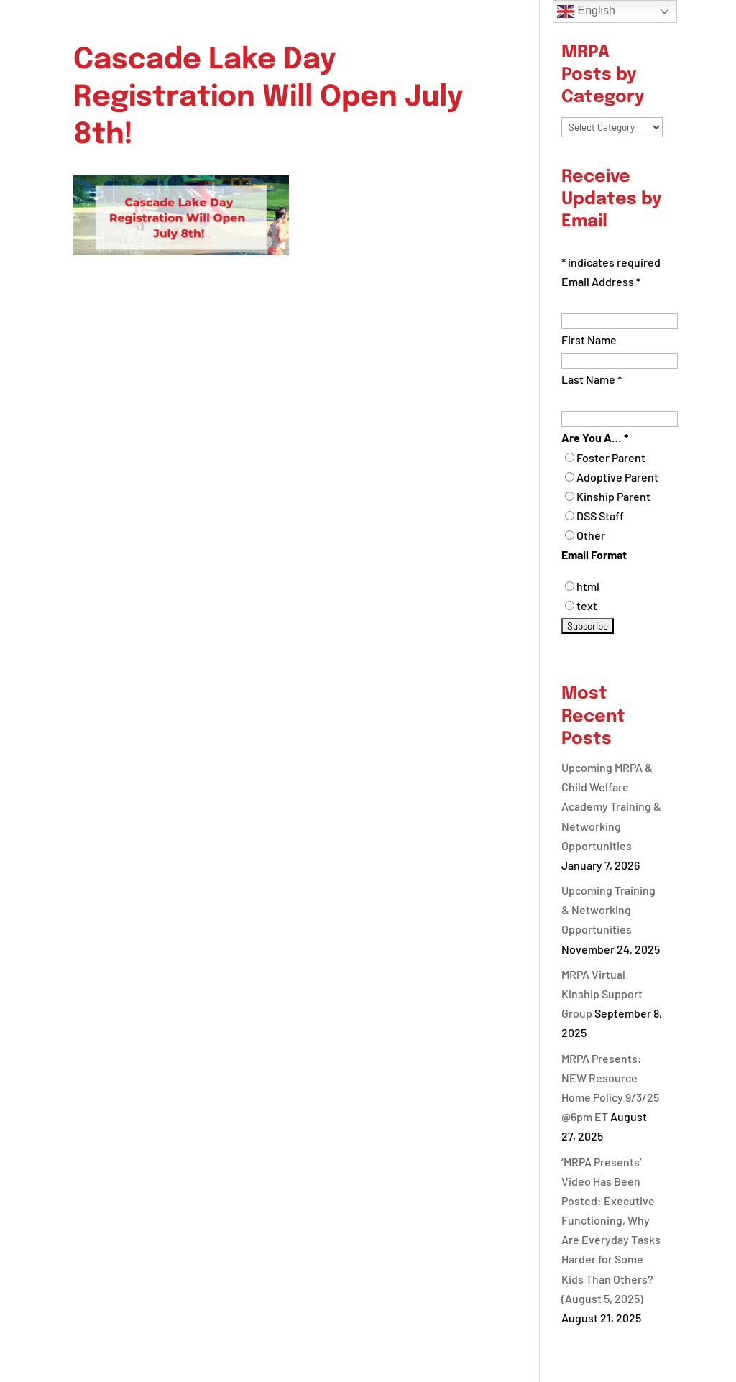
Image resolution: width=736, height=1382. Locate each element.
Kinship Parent (613, 496)
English (586, 11)
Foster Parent (610, 457)
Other (590, 535)
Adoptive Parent (617, 477)
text (586, 605)
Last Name (591, 379)
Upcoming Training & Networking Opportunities (608, 909)
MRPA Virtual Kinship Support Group (602, 993)
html (587, 586)
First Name (589, 339)
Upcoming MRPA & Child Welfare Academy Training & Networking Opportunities (611, 806)
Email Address (600, 281)
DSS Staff (600, 515)
